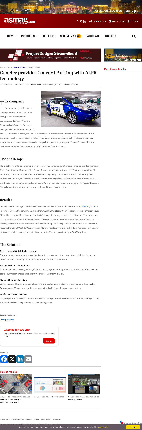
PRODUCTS (29, 36)
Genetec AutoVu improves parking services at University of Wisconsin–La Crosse (15, 400)
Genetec (45, 84)
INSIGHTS (110, 36)
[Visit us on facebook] (77, 21)
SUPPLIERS (48, 36)
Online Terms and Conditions (22, 419)
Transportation (7, 319)
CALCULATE (93, 36)
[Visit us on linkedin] (84, 21)
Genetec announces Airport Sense (49, 397)
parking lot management (63, 84)
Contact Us (57, 419)
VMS (76, 84)
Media (36, 419)
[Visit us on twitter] (80, 21)
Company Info (46, 419)
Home (10, 67)
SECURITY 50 (68, 36)
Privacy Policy (5, 419)
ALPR (51, 84)
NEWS (11, 36)
